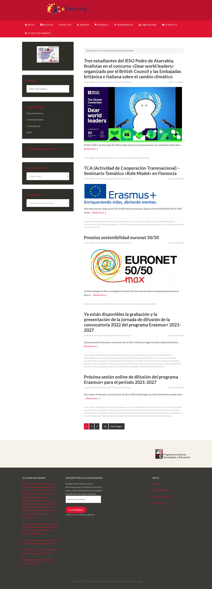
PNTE (29, 132)
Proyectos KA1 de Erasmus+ (106, 224)
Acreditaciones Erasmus (106, 355)
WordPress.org (159, 503)
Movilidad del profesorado (121, 361)
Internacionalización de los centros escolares (127, 221)
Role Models (167, 224)
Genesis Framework (114, 581)
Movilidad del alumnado (95, 361)
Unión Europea (157, 367)
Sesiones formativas (139, 367)
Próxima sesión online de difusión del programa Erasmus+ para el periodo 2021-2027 (131, 379)
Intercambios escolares (119, 358)
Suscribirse (76, 509)
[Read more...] (91, 148)
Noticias (120, 158)
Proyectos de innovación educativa (138, 364)
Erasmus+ (99, 221)
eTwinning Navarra (106, 10)
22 (105, 426)
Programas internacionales (107, 364)
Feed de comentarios (162, 496)
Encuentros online (128, 355)
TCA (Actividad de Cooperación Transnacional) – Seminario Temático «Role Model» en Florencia (132, 170)
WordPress (130, 581)
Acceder (156, 483)
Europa (119, 304)
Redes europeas (153, 224)
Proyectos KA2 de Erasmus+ (132, 224)
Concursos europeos (105, 158)
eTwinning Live (33, 126)
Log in (139, 581)
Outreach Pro (94, 581)
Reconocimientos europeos (123, 416)
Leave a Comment (176, 82)
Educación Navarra (34, 113)
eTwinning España (34, 119)
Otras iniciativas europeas (137, 158)
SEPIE (127, 367)
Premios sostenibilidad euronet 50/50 (121, 237)
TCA (98, 227)
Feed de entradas (160, 490)
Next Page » (116, 426)
